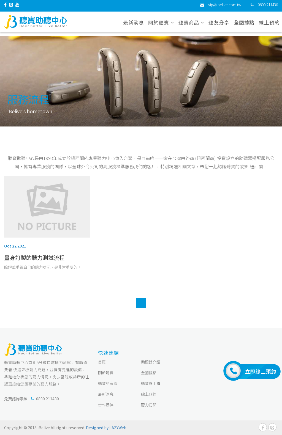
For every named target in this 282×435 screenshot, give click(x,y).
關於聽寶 (105, 373)
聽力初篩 (148, 405)
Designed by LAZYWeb (106, 427)
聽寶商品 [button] (191, 24)
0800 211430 (268, 7)
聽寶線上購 (150, 383)
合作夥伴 (105, 405)
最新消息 (133, 24)
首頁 (102, 362)
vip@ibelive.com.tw (224, 7)
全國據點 (244, 24)
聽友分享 (218, 24)
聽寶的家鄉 (107, 383)
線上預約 (269, 24)
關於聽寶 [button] (161, 24)
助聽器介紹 (150, 362)
